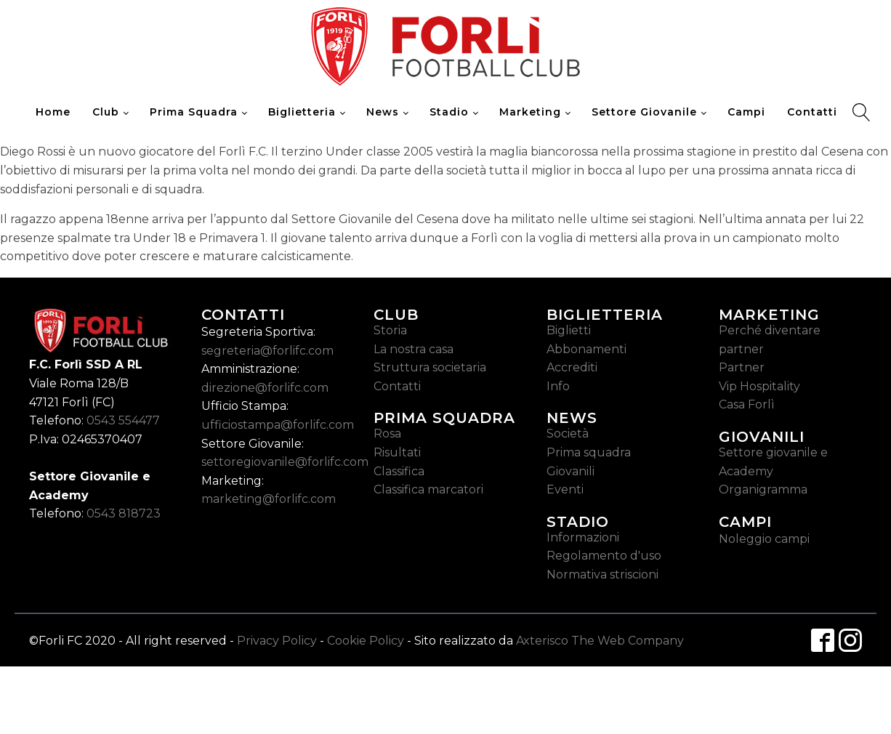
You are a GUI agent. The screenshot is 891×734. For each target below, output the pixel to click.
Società (568, 433)
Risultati (397, 452)
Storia (390, 330)
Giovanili (570, 471)
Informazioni (583, 537)
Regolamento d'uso (604, 555)
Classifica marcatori (428, 489)
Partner (742, 367)
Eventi (565, 489)
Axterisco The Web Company (600, 641)
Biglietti (569, 330)
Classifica (399, 471)
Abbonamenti (586, 349)
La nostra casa (413, 349)
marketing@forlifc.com (268, 499)
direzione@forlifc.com (264, 388)
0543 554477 (123, 420)
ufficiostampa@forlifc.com (277, 425)
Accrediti (572, 367)
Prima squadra (589, 452)
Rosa (387, 433)
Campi (746, 111)
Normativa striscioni (602, 574)
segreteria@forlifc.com (267, 351)
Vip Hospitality (759, 386)
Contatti (812, 111)
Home (53, 111)
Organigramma (763, 489)
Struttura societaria (430, 367)
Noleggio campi (764, 539)
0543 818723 (123, 513)
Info (558, 386)
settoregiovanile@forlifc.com (284, 462)
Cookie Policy (365, 641)
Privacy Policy (277, 641)
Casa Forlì (747, 404)
